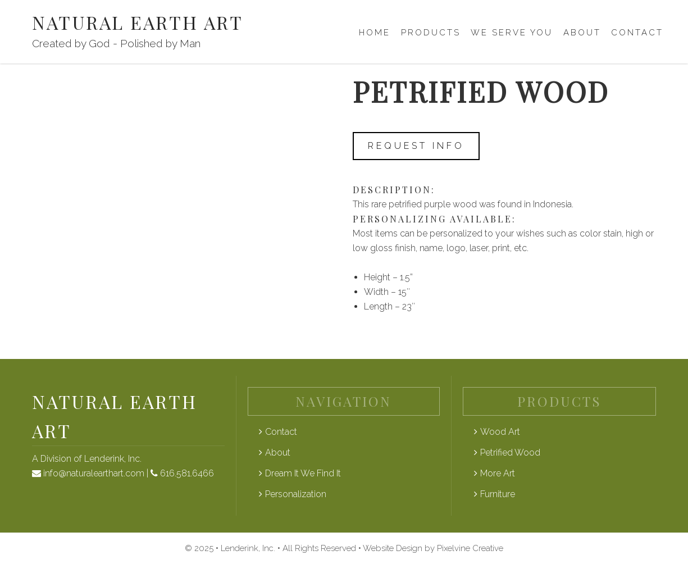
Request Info (416, 145)
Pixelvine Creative (470, 548)
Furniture (497, 494)
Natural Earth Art (140, 22)
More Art (497, 473)
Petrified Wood (510, 452)
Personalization (295, 494)
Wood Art (500, 431)
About (277, 452)
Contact (281, 431)
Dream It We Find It (303, 473)
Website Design (392, 548)
